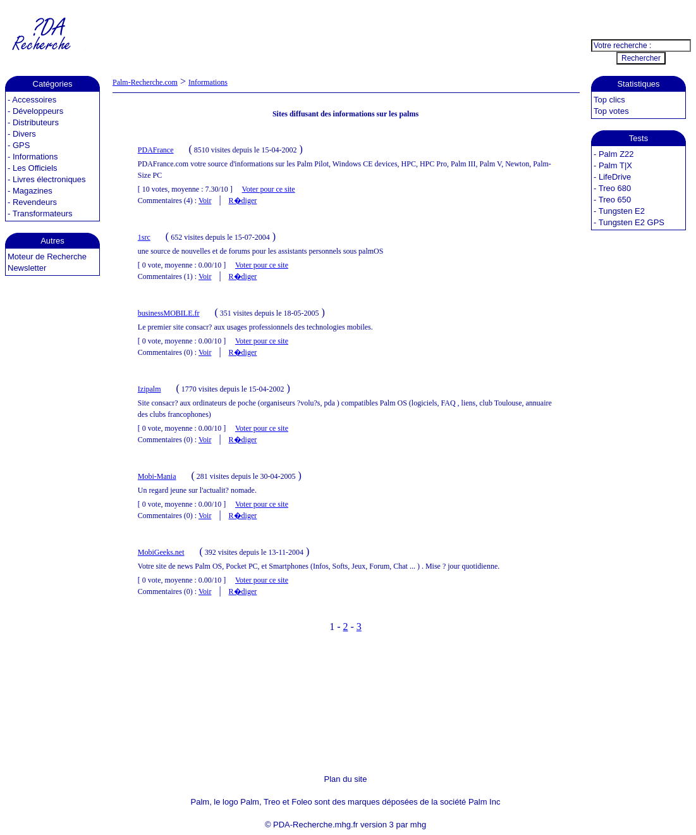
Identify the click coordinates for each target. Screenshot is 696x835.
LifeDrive (615, 177)
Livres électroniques (49, 179)
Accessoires (34, 99)
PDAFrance (156, 149)
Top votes (611, 111)
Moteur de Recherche (47, 256)
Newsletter (27, 268)
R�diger (243, 200)
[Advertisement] (346, 33)
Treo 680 (615, 188)
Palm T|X (615, 165)
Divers (24, 134)
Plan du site (345, 779)
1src (144, 237)
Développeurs (38, 111)
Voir (204, 200)
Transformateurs (43, 213)
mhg (418, 824)
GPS (21, 145)
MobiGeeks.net (161, 552)
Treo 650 (615, 199)
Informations (35, 156)
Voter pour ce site (268, 189)
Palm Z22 (616, 154)
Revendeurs (35, 202)
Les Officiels (35, 168)
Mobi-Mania (157, 476)
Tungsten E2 (622, 211)
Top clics (609, 99)
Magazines (32, 190)
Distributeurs (36, 122)
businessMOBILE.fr (169, 313)
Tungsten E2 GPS (631, 222)
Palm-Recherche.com (145, 82)
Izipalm (149, 389)
